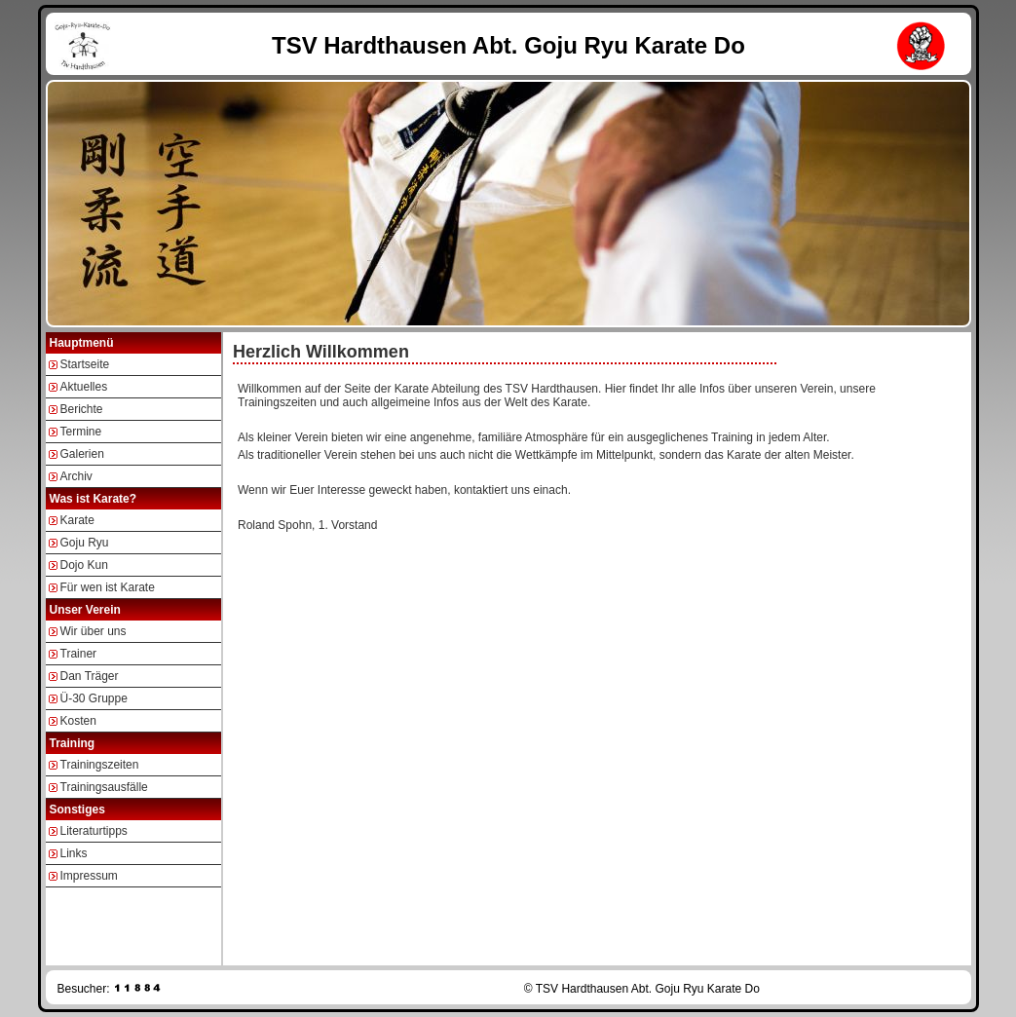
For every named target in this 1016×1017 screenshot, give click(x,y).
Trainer (78, 653)
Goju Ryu (84, 542)
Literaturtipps (94, 831)
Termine (81, 431)
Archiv (76, 476)
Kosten (78, 721)
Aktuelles (84, 387)
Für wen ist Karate (107, 587)
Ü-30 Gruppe (94, 698)
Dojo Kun (84, 565)
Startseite (85, 364)
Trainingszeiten (99, 765)
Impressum (89, 876)
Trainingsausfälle (104, 787)
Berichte (81, 409)
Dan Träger (89, 676)
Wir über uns (93, 631)
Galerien (82, 454)
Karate (77, 520)
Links (74, 853)
